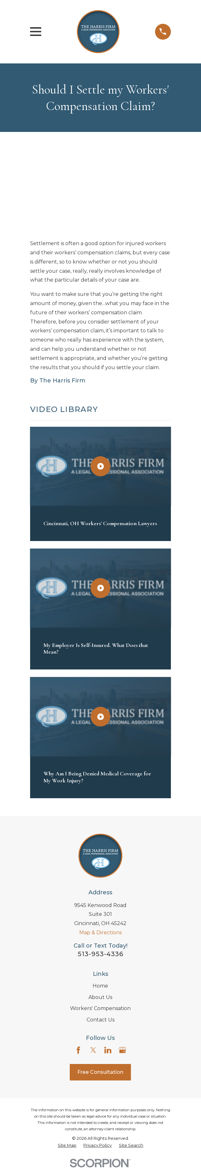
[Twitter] (93, 1050)
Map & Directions (100, 933)
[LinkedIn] (107, 1050)
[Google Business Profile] (122, 1050)
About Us (100, 997)
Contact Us (100, 1020)
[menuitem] (67, 1145)
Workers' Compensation (100, 1008)
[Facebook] (78, 1050)
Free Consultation (100, 1072)
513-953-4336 (100, 954)
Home (100, 986)
